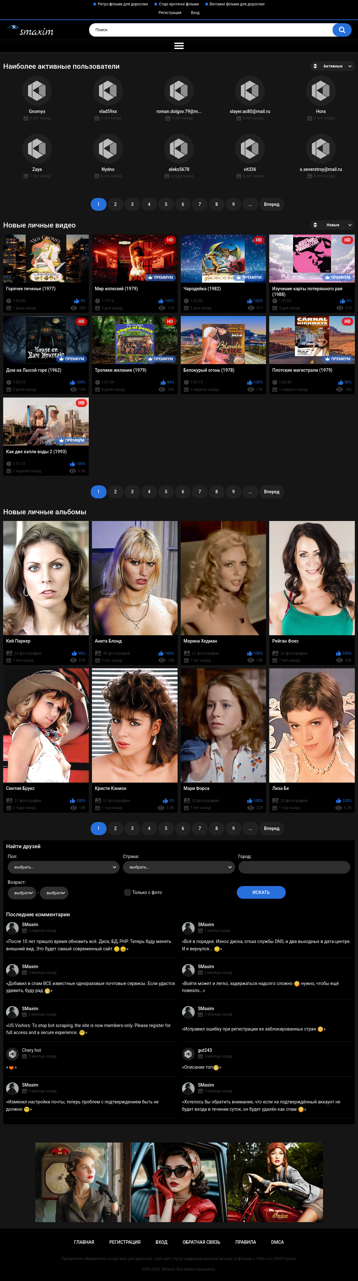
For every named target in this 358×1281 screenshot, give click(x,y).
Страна (130, 856)
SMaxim (30, 924)
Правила (245, 1242)
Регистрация (169, 13)
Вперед (271, 204)
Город (244, 856)
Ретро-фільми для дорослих (123, 4)
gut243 (205, 1050)
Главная (84, 1242)
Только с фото (147, 892)
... (250, 204)
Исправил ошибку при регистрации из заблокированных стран (253, 1028)
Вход (195, 13)
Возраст (16, 882)
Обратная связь (201, 1242)
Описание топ (201, 1067)
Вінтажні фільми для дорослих (237, 4)
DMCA (277, 1242)
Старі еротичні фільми (179, 4)
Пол (12, 856)
